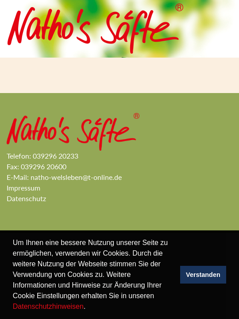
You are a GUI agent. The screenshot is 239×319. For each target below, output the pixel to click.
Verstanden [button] (203, 274)
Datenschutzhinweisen (48, 306)
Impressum (24, 187)
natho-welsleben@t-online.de (77, 177)
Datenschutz (26, 198)
